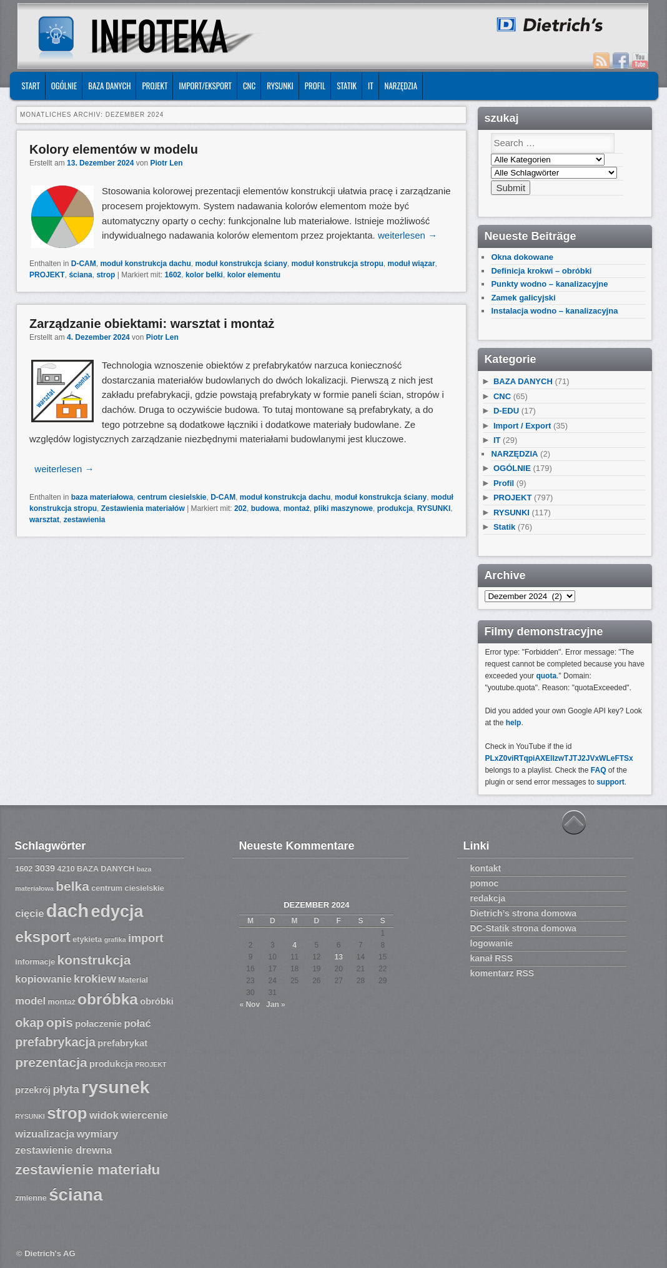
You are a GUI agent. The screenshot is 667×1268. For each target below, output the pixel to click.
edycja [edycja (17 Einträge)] (117, 911)
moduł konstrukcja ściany (241, 263)
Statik (347, 85)
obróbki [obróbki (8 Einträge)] (157, 1001)
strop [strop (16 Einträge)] (67, 1113)
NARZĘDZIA (401, 85)
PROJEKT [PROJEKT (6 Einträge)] (150, 1064)
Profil (315, 85)
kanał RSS (491, 958)
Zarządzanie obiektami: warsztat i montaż (151, 323)
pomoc (484, 883)
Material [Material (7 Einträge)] (133, 980)
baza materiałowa (102, 497)
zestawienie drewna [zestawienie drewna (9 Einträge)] (63, 1150)
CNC (249, 85)
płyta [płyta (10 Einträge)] (66, 1089)
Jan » (275, 1004)
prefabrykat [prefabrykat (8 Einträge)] (122, 1043)
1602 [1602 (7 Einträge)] (23, 868)
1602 (173, 274)
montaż (297, 508)
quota (546, 675)
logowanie (491, 943)
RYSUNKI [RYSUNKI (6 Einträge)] (30, 1116)
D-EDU (506, 410)
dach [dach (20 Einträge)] (67, 910)
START (30, 85)
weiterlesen (407, 235)
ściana (80, 274)
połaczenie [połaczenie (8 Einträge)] (98, 1024)
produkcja (395, 508)
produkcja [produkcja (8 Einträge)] (111, 1064)
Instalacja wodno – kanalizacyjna (554, 310)
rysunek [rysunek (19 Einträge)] (115, 1087)
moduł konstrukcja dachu (145, 263)
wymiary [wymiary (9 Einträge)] (97, 1134)
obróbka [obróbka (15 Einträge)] (107, 999)
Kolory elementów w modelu (113, 149)
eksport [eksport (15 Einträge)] (43, 936)
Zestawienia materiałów (143, 508)
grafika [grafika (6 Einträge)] (115, 939)
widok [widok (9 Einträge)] (104, 1115)
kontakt (485, 868)
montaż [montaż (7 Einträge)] (62, 1002)
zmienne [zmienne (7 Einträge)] (31, 1198)
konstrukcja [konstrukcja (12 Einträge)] (94, 960)
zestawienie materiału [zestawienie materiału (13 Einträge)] (87, 1169)
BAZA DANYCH (109, 85)
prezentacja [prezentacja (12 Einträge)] (51, 1062)
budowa (265, 508)
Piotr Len (166, 163)
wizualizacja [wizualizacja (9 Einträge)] (44, 1134)
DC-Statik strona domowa (523, 928)
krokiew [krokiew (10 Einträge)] (95, 979)
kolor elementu (253, 274)
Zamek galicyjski (523, 297)
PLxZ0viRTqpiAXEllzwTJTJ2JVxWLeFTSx (559, 758)
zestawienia (85, 519)
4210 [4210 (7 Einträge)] (66, 868)
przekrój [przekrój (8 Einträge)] (33, 1090)
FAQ (598, 770)
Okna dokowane (522, 257)
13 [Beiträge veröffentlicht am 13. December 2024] (338, 957)
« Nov (249, 1004)
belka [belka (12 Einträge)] (72, 886)
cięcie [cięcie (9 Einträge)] (29, 913)
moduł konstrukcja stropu (337, 263)
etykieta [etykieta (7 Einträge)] (87, 939)
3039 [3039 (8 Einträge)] (45, 868)
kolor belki (204, 274)
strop (105, 274)
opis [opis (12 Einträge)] (59, 1022)
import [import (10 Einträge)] (146, 938)
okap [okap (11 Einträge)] (29, 1022)
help (513, 722)
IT (370, 85)
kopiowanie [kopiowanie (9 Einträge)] (43, 979)
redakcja (488, 898)
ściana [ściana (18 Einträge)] (75, 1194)
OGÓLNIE (64, 85)
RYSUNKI (280, 85)
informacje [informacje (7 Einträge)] (35, 962)
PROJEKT (154, 85)
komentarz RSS (502, 973)
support (610, 782)
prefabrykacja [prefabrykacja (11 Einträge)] (55, 1042)
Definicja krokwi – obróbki (541, 270)
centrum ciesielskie (172, 497)
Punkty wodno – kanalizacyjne (549, 284)
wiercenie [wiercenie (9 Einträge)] (144, 1115)
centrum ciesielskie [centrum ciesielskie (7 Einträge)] (127, 888)
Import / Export (522, 425)
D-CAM (83, 263)
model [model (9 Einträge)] (30, 1001)
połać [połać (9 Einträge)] (137, 1023)
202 (240, 508)
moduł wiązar (411, 263)
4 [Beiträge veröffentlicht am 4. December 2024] (294, 945)
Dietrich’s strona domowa (523, 913)
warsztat (44, 519)
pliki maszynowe (343, 508)
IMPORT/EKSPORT (205, 85)
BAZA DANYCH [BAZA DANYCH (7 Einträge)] (105, 868)
